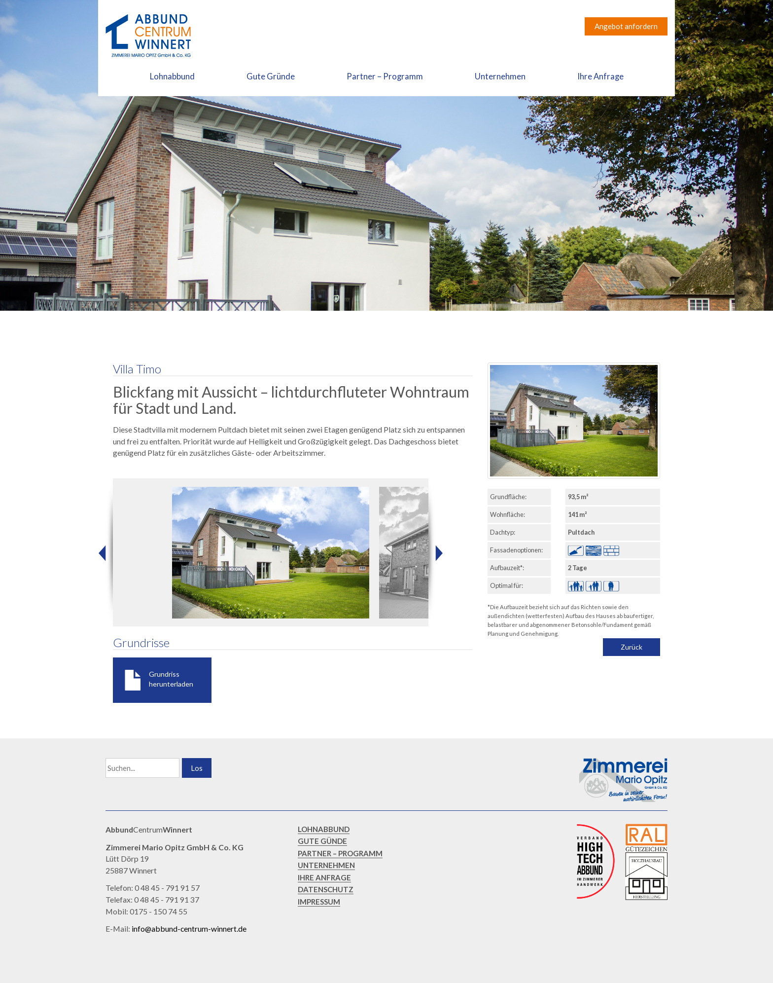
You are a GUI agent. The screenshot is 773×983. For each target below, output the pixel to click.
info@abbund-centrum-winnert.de (189, 928)
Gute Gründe (270, 76)
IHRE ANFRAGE (324, 877)
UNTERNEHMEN (326, 865)
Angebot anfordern (626, 26)
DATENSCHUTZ (325, 889)
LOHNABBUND (324, 829)
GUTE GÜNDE (322, 841)
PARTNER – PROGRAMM (340, 853)
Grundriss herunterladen (171, 679)
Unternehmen (500, 76)
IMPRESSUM (319, 901)
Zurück (631, 647)
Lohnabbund (172, 76)
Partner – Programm (385, 76)
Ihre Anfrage (600, 76)
